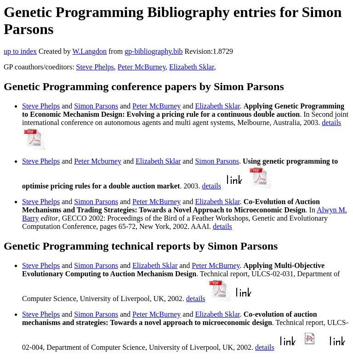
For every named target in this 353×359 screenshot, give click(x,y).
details (331, 122)
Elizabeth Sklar (191, 67)
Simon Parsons (96, 106)
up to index (20, 51)
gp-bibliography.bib (154, 51)
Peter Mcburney (97, 161)
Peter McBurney (141, 67)
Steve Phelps (95, 67)
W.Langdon (89, 51)
